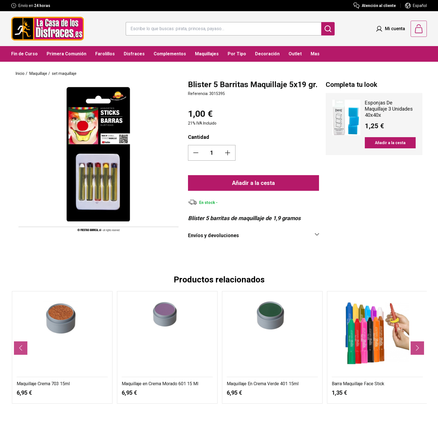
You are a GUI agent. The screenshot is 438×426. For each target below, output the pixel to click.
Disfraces (134, 53)
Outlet (295, 53)
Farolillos (105, 53)
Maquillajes (207, 53)
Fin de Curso (24, 53)
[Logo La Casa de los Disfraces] (47, 29)
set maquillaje (64, 73)
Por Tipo (237, 53)
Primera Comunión (66, 53)
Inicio (20, 73)
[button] (20, 348)
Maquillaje (38, 73)
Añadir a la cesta (253, 183)
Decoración (267, 53)
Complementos (170, 53)
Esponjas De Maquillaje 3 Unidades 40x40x (389, 109)
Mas (315, 53)
